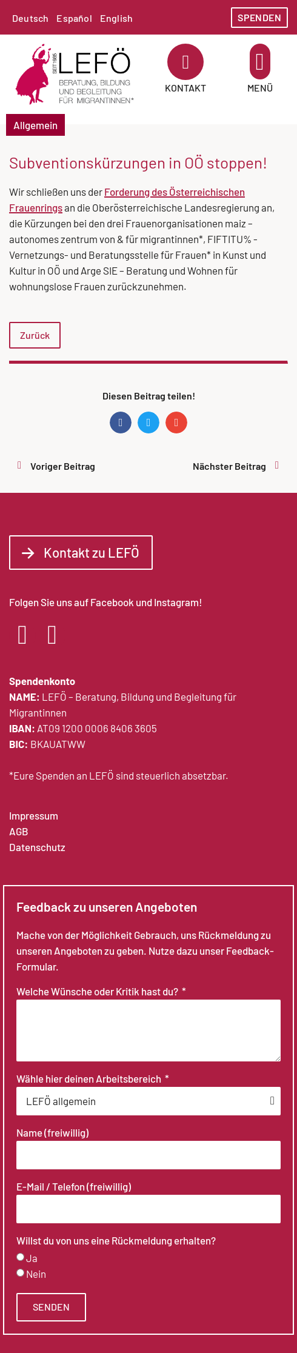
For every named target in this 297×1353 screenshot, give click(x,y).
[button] (260, 61)
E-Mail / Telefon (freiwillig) (73, 1186)
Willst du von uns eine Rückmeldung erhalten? (116, 1240)
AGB (18, 831)
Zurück (35, 335)
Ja (32, 1258)
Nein (36, 1274)
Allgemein (35, 125)
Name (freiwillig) (52, 1133)
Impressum (33, 815)
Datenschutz (37, 847)
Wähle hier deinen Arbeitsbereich (89, 1079)
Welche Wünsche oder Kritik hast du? (98, 991)
